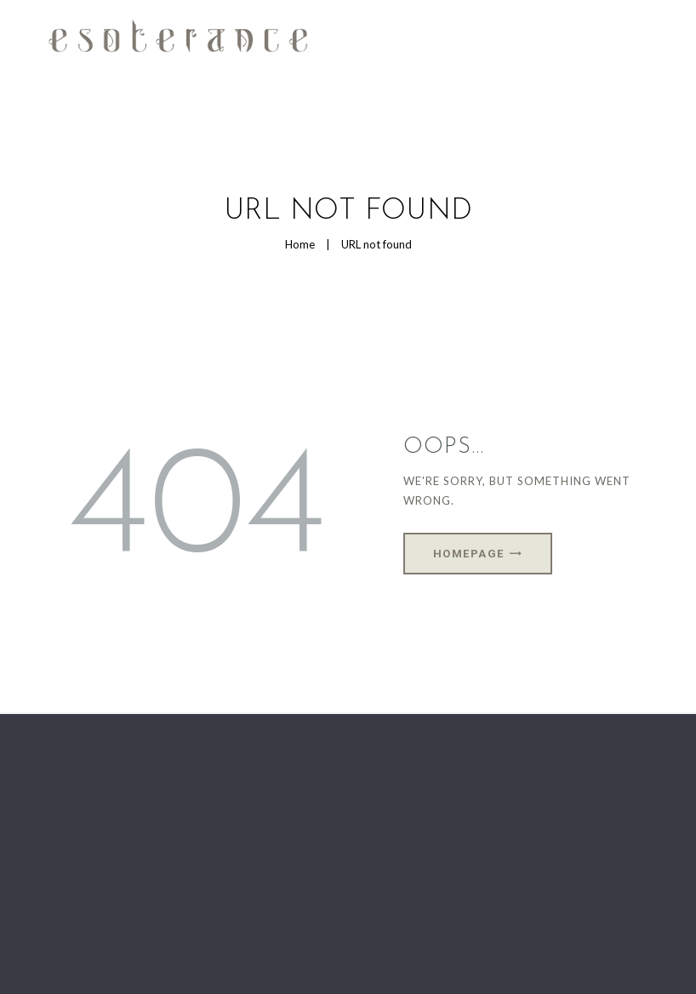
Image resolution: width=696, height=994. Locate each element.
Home (300, 244)
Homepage (469, 553)
